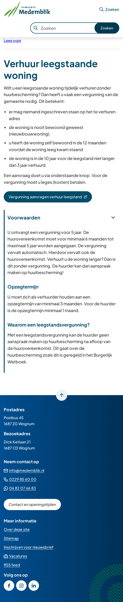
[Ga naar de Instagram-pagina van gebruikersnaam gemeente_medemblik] (21, 585)
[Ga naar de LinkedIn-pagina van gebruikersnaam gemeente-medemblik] (33, 585)
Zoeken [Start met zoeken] (107, 28)
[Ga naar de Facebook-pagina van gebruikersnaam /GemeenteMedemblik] (9, 585)
